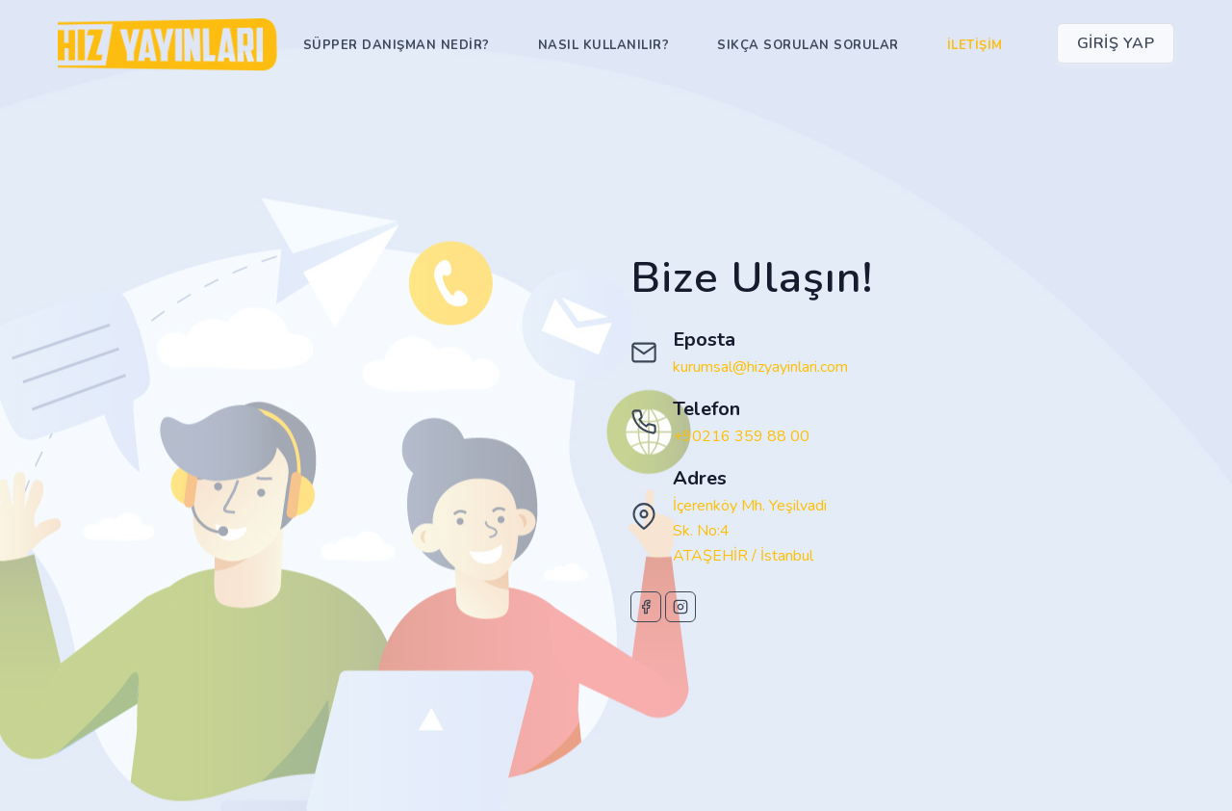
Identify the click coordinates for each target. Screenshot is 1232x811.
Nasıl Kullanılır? (604, 45)
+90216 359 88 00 (741, 436)
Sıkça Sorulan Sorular (808, 45)
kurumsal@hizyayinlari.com (760, 367)
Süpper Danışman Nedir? (396, 45)
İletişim (975, 45)
